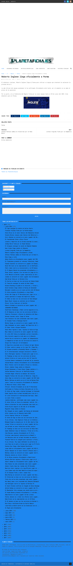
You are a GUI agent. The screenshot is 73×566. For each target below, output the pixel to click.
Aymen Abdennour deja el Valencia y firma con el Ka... (22, 431)
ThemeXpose (11, 564)
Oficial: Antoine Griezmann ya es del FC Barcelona (21, 387)
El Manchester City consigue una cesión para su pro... (22, 490)
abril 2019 (8, 515)
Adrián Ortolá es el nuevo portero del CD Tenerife (21, 358)
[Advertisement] (36, 31)
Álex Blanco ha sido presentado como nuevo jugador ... (22, 464)
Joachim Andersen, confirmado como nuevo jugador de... (22, 400)
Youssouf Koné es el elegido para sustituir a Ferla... (22, 440)
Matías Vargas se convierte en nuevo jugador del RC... (22, 323)
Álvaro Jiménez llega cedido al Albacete (17, 367)
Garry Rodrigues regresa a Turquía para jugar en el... (22, 354)
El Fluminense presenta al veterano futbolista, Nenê (21, 261)
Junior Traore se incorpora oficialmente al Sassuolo (21, 382)
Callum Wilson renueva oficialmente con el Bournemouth (22, 362)
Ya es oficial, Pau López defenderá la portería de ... (22, 442)
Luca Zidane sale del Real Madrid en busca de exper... (22, 470)
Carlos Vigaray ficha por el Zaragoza (16, 415)
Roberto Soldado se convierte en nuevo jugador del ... (22, 305)
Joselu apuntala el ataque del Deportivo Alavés (20, 296)
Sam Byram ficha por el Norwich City (16, 279)
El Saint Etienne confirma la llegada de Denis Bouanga (22, 486)
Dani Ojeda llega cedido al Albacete (16, 248)
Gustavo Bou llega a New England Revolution (18, 446)
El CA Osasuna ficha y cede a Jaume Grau (17, 473)
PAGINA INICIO (5, 1)
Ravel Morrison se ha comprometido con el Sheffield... (22, 266)
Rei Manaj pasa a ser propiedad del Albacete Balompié (22, 481)
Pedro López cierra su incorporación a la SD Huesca (21, 268)
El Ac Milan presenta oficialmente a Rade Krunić (20, 457)
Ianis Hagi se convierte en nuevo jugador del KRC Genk (22, 378)
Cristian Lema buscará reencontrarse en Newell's (20, 435)
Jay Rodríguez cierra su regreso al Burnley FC (19, 484)
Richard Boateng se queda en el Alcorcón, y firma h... (22, 286)
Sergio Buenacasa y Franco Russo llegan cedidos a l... (22, 369)
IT (7, 73)
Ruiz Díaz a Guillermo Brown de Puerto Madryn (19, 503)
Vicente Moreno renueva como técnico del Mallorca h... (22, 235)
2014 (5, 531)
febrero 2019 (9, 519)
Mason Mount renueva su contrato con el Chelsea (20, 301)
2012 (5, 535)
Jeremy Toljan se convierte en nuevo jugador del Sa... (22, 424)
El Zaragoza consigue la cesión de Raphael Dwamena (21, 246)
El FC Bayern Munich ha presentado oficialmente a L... (22, 270)
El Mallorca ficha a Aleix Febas (15, 385)
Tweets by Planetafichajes (9, 172)
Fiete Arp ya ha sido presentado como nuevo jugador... (22, 479)
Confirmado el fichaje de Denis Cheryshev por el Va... (22, 389)
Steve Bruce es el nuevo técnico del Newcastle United (22, 233)
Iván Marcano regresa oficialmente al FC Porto (19, 433)
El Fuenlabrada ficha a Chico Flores (16, 239)
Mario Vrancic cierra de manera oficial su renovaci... (22, 365)
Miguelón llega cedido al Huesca (15, 409)
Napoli (12, 73)
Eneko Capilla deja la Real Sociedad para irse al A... (22, 393)
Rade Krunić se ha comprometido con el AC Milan (20, 499)
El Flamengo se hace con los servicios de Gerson (20, 356)
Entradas (6, 187)
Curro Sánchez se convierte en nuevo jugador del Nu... (22, 237)
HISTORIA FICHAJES (63, 68)
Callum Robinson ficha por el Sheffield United (19, 371)
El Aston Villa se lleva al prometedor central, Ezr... (22, 402)
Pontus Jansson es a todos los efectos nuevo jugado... (22, 497)
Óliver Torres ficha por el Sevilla (16, 303)
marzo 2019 (9, 517)
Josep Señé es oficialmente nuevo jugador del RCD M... (22, 448)
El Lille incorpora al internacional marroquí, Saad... (22, 396)
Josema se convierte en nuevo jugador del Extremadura (22, 277)
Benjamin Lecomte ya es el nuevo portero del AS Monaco (22, 290)
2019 (5, 224)
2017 (5, 524)
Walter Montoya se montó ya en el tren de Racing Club (22, 380)
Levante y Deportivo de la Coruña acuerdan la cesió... (22, 241)
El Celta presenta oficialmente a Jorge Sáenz (19, 292)
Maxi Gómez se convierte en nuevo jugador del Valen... (22, 332)
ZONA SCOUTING (51, 68)
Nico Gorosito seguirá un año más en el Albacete (20, 336)
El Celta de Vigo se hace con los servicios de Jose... (22, 418)
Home (2, 68)
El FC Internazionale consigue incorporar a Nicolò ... (22, 352)
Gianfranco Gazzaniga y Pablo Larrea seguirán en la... (22, 310)
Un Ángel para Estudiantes (13, 508)
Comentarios (7, 189)
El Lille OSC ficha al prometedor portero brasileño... (22, 334)
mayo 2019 (8, 513)
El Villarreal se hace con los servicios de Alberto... (22, 477)
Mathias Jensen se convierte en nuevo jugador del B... (22, 453)
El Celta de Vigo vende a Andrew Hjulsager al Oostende (22, 391)
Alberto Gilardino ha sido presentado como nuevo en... (22, 404)
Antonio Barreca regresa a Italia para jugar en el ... (22, 459)
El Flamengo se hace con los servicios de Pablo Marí (21, 429)
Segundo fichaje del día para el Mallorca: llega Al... (22, 376)
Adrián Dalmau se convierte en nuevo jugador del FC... (22, 488)
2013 (5, 533)
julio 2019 (9, 226)
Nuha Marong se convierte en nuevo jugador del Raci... (22, 475)
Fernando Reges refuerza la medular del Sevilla (20, 374)
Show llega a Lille (11, 257)
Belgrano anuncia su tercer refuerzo (16, 455)
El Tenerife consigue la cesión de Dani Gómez (19, 283)
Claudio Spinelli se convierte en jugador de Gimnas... (22, 263)
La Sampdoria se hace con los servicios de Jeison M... (22, 340)
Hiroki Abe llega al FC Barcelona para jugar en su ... (22, 294)
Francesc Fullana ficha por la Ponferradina (18, 230)
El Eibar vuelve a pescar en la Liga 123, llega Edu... (22, 347)
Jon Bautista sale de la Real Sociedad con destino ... (22, 437)
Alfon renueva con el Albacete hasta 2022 (18, 413)
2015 (5, 529)
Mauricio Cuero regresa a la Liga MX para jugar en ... (22, 468)
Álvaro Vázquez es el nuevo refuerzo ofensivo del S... (22, 451)
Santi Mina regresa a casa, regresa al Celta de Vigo (21, 330)
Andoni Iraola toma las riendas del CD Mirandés (20, 466)
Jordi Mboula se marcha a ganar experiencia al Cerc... (22, 274)
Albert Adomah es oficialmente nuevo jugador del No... (22, 462)
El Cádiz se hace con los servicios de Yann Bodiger (21, 299)
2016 (5, 526)
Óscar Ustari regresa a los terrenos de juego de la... (22, 272)
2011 (5, 538)
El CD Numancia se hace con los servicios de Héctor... (22, 312)
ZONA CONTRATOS (40, 68)
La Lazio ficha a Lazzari (13, 398)
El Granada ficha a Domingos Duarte (16, 321)
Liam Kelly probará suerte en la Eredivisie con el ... (22, 506)
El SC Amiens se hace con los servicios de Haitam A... (22, 501)
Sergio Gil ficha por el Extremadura (16, 343)
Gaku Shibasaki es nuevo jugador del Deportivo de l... (22, 325)
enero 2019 (8, 522)
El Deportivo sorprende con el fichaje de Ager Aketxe (22, 345)
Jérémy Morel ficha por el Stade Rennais (17, 244)
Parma (18, 73)
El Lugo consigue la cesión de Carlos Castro (19, 228)
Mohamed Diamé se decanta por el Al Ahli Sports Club (21, 422)
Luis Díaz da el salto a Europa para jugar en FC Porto (22, 444)
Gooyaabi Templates (29, 564)
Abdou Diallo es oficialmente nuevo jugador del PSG (21, 259)
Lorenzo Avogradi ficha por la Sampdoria (17, 250)
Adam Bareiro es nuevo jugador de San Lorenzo (19, 495)
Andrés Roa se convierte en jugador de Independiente (21, 338)
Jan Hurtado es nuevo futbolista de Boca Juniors (20, 426)
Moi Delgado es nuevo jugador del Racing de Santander (22, 411)
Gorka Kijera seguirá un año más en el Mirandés (20, 407)
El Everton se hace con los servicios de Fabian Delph (22, 281)
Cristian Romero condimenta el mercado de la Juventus (22, 360)
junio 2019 (9, 511)
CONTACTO (13, 1)
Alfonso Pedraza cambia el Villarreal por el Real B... (22, 255)
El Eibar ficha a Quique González (15, 327)
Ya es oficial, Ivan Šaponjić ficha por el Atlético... (22, 420)
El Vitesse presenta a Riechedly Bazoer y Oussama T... (22, 349)
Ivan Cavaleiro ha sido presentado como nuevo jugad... (22, 318)
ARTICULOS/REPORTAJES (27, 68)
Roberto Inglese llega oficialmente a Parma (18, 252)
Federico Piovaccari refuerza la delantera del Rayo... (22, 314)
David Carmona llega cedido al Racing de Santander (21, 288)
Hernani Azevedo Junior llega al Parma (17, 316)
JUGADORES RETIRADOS (12, 68)
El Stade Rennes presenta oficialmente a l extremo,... (22, 492)
